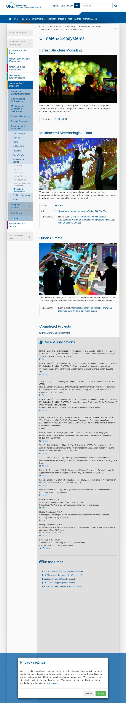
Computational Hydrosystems (18, 100)
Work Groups (19, 133)
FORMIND (62, 119)
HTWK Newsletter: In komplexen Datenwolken (63, 587)
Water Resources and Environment (19, 60)
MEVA (61, 205)
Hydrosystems (20, 180)
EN (76, 5)
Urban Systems (20, 176)
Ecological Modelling (20, 116)
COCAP (15, 218)
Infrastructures (39, 19)
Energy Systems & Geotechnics (22, 184)
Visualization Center (18, 160)
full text (45, 359)
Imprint (55, 6)
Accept (100, 693)
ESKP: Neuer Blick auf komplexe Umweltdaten (63, 571)
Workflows (18, 173)
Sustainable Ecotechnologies (17, 76)
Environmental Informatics (18, 127)
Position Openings (21, 195)
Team (15, 142)
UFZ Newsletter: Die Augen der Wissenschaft (63, 575)
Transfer (52, 19)
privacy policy (52, 683)
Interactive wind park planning (56, 333)
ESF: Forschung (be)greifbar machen (59, 583)
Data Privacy (67, 6)
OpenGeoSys (19, 155)
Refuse (88, 693)
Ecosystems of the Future (18, 51)
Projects (16, 138)
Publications (18, 146)
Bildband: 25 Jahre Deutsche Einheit (59, 579)
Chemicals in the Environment (17, 68)
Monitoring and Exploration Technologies (18, 109)
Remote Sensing (19, 121)
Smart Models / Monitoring (16, 84)
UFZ (16, 19)
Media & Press (65, 19)
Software (18, 169)
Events (77, 19)
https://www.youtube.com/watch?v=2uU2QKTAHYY (82, 211)
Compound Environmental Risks (20, 92)
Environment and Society (17, 224)
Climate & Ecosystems (19, 190)
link (43, 508)
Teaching (17, 151)
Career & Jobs (90, 19)
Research (25, 19)
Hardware (18, 166)
